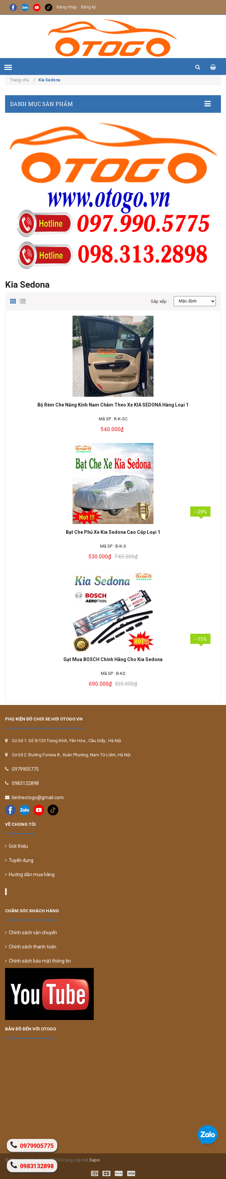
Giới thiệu (16, 846)
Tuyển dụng (19, 860)
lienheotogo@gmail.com (38, 797)
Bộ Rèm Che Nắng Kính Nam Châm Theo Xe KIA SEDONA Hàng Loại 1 (113, 405)
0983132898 (25, 783)
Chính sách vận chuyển (31, 932)
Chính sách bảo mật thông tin (38, 961)
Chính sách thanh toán (30, 946)
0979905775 (25, 769)
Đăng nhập (67, 7)
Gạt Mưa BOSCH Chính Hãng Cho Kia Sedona (113, 659)
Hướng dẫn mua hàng (30, 874)
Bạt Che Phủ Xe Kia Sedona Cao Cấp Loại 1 (113, 532)
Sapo (94, 1159)
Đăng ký (88, 7)
